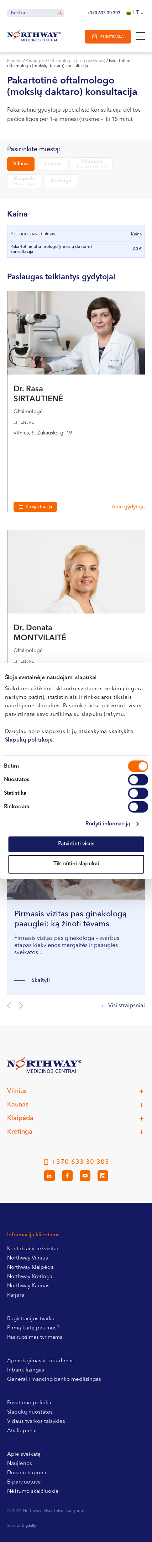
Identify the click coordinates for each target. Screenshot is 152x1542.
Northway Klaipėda (30, 1267)
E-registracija (39, 507)
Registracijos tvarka (30, 1319)
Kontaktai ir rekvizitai (32, 1249)
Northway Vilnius (27, 1258)
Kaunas (52, 163)
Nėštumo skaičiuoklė (33, 1491)
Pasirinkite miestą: (34, 150)
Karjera (15, 1295)
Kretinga (61, 180)
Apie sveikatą (24, 1454)
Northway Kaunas (28, 1286)
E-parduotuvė (24, 1482)
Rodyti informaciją (107, 824)
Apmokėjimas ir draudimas (40, 1361)
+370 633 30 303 (103, 13)
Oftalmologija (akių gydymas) (76, 61)
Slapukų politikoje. (30, 740)
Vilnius (20, 163)
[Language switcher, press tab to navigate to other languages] (135, 13)
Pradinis (14, 61)
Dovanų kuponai (27, 1473)
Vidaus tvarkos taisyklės (36, 1421)
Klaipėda (92, 164)
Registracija (112, 37)
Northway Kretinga (29, 1276)
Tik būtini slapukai (76, 864)
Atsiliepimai (22, 1431)
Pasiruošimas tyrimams (34, 1337)
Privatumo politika (29, 1403)
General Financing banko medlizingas (54, 1379)
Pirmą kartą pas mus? (33, 1328)
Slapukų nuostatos (30, 1412)
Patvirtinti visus (76, 844)
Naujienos (19, 1463)
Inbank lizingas (25, 1370)
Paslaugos (35, 61)
